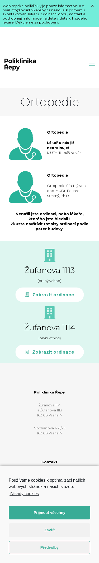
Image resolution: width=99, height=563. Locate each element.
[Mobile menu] (91, 35)
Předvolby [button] (49, 547)
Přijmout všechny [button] (49, 512)
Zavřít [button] (49, 530)
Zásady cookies (24, 493)
